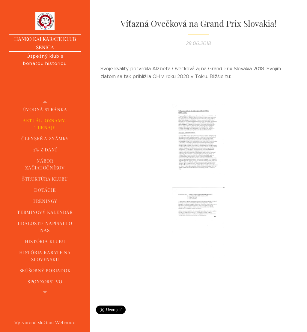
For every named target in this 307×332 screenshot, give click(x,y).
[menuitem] (45, 109)
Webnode (65, 322)
